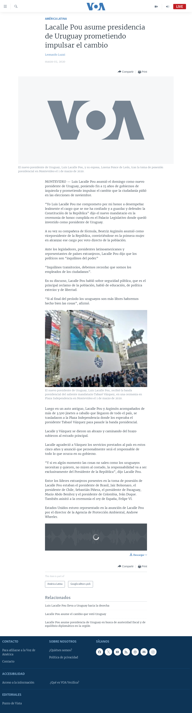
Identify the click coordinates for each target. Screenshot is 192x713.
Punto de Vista (12, 703)
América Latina (56, 18)
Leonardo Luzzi (55, 54)
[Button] (126, 72)
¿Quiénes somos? (60, 650)
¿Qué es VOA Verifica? (64, 682)
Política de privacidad (63, 657)
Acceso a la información (18, 682)
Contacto (8, 661)
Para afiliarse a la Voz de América (18, 652)
